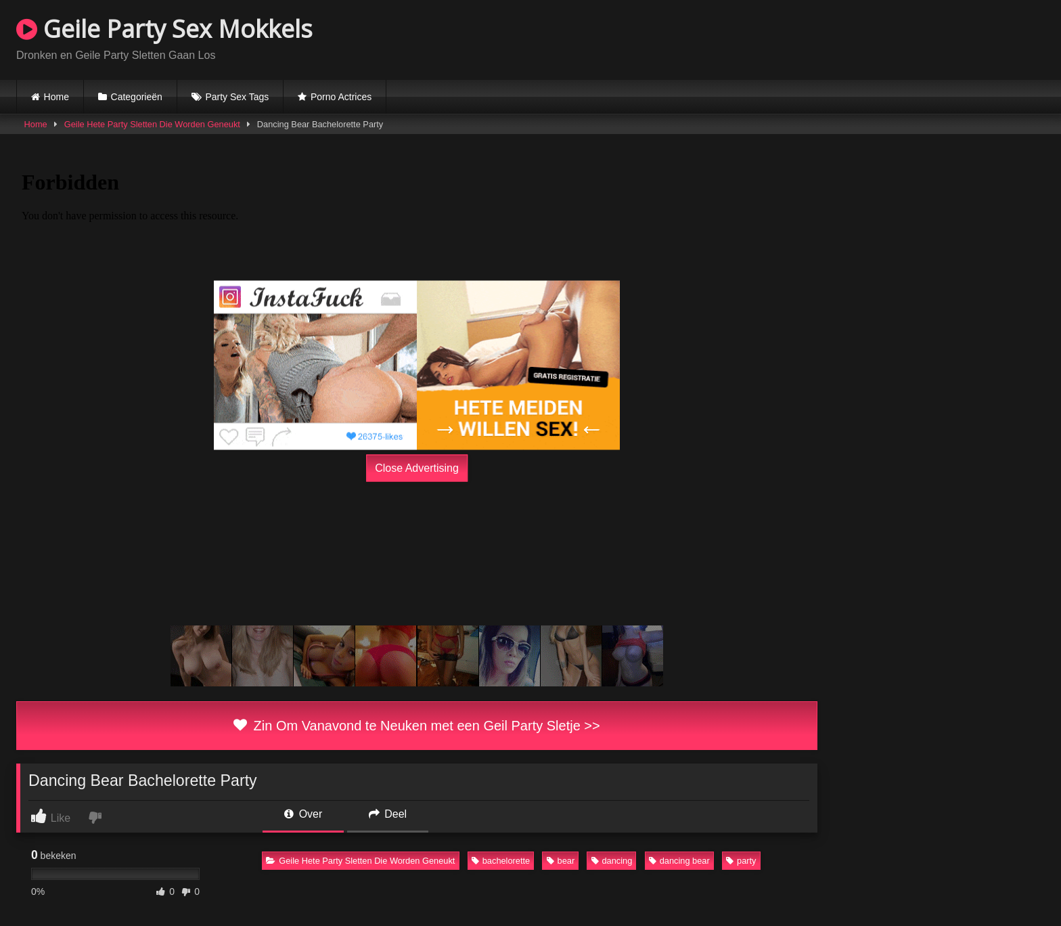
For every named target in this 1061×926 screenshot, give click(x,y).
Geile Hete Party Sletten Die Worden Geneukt (152, 124)
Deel (388, 814)
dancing (612, 861)
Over (303, 814)
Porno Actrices (341, 96)
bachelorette (501, 861)
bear (561, 861)
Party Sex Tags (237, 96)
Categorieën (136, 96)
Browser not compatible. (886, 38)
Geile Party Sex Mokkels (164, 28)
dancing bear (679, 861)
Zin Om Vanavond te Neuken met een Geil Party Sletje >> (416, 725)
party (741, 861)
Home (56, 96)
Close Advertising (417, 468)
